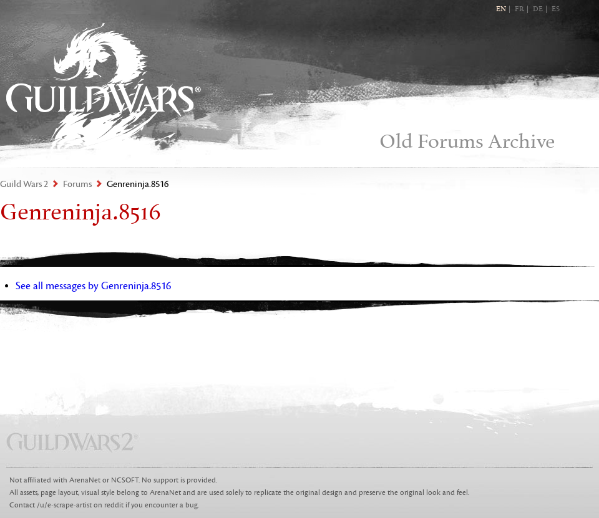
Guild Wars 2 (103, 87)
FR (519, 9)
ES (556, 9)
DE (538, 9)
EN (501, 9)
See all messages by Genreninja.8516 (93, 286)
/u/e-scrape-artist (64, 505)
